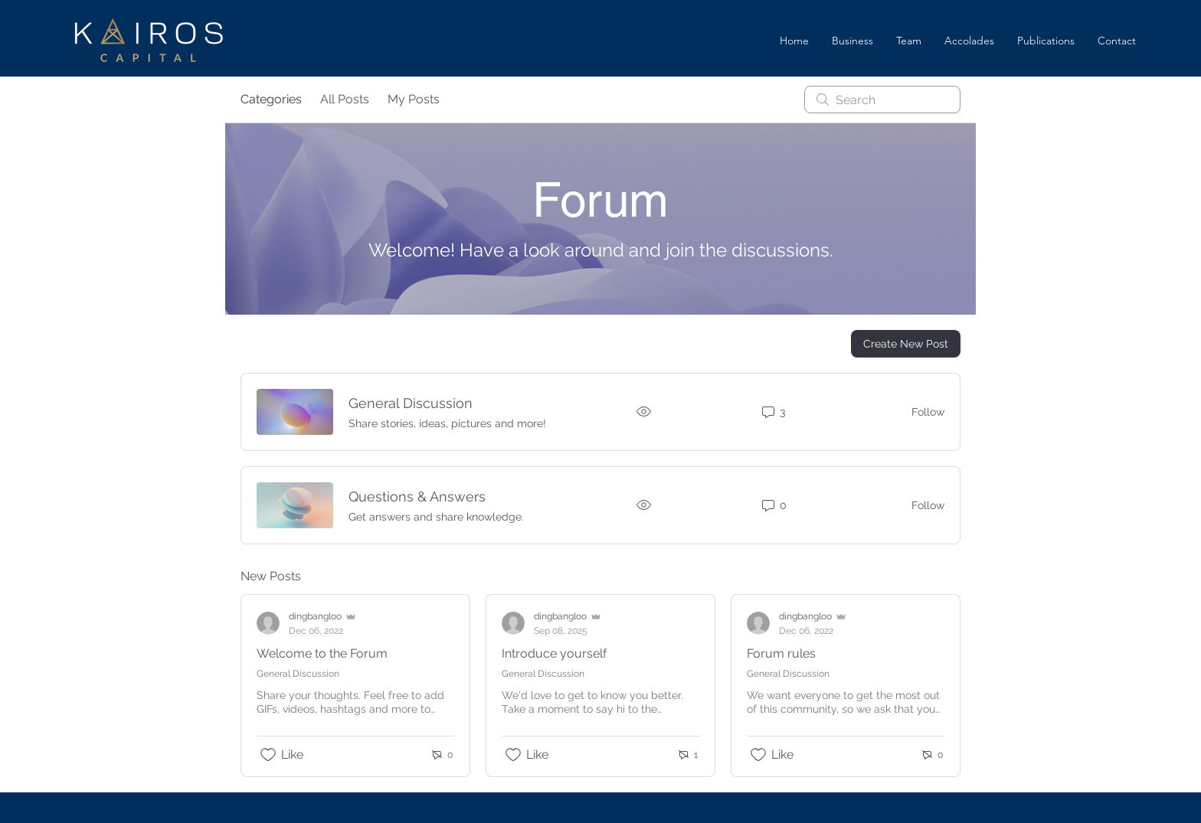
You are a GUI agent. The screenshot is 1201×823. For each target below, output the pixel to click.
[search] (882, 99)
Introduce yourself (554, 653)
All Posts (344, 99)
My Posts (414, 99)
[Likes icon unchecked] (268, 755)
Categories (271, 99)
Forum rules (781, 653)
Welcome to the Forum (322, 653)
